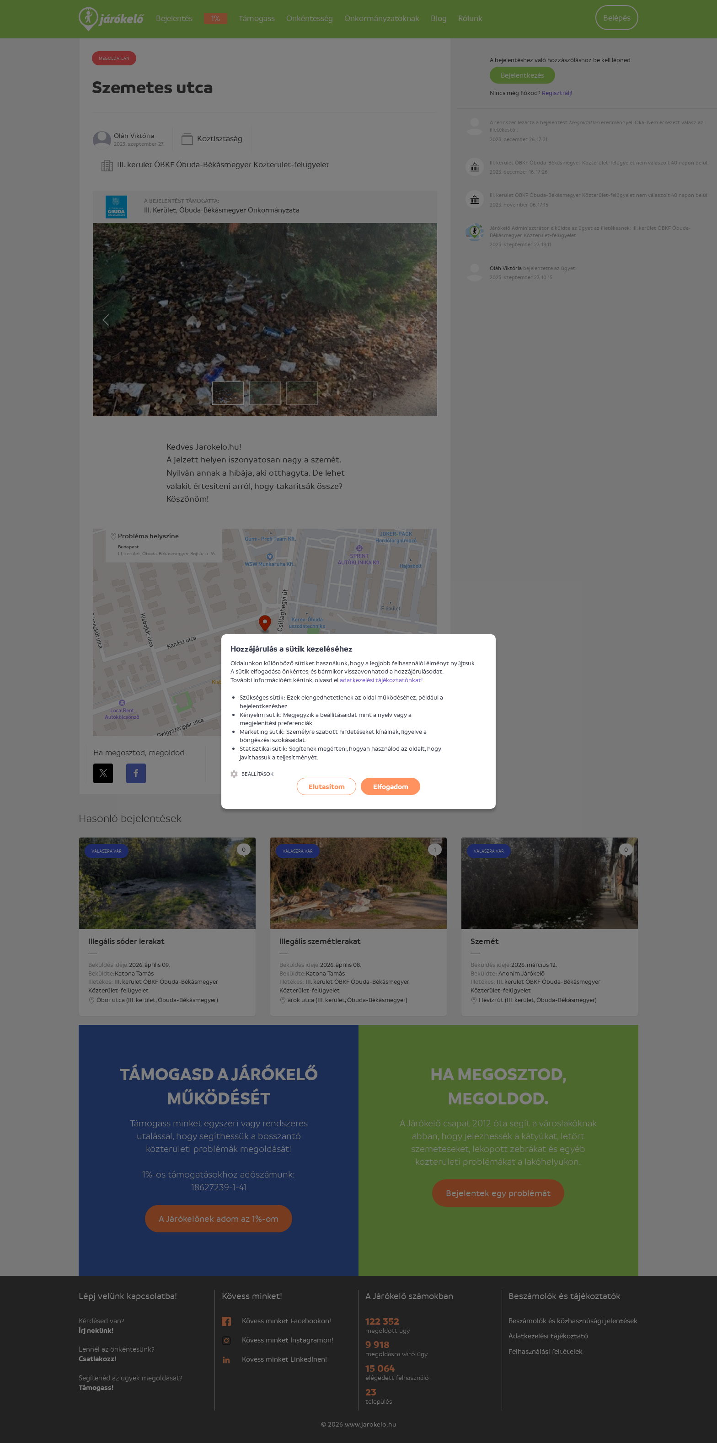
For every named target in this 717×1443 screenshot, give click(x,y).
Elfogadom (390, 786)
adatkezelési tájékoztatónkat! (381, 680)
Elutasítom (327, 786)
